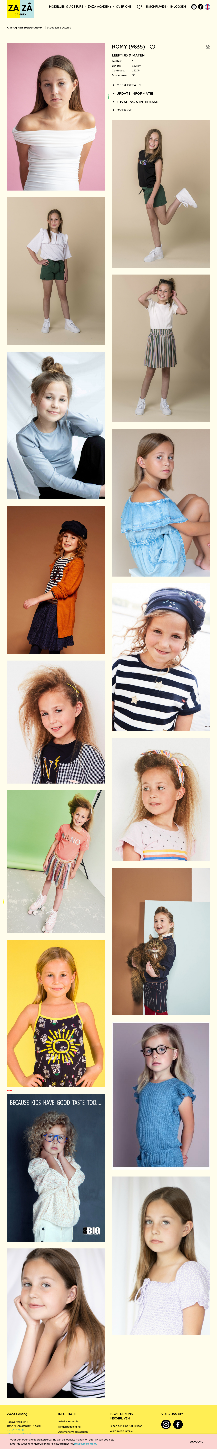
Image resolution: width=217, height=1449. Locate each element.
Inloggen (178, 6)
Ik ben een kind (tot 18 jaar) (126, 1425)
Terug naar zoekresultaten (25, 27)
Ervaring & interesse (135, 101)
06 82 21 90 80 (16, 1430)
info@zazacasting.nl (19, 1434)
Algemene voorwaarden (73, 1431)
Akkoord (196, 1441)
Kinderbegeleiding (69, 1426)
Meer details (126, 85)
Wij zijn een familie (121, 1431)
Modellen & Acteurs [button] (66, 6)
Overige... (123, 110)
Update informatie (132, 93)
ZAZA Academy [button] (100, 6)
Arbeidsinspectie (68, 1421)
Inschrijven (156, 6)
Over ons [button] (124, 6)
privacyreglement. (85, 1443)
